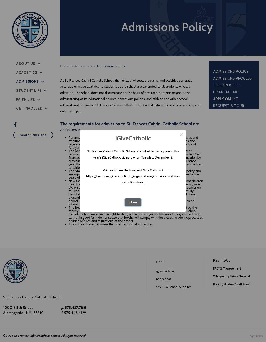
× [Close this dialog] (181, 135)
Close (133, 202)
